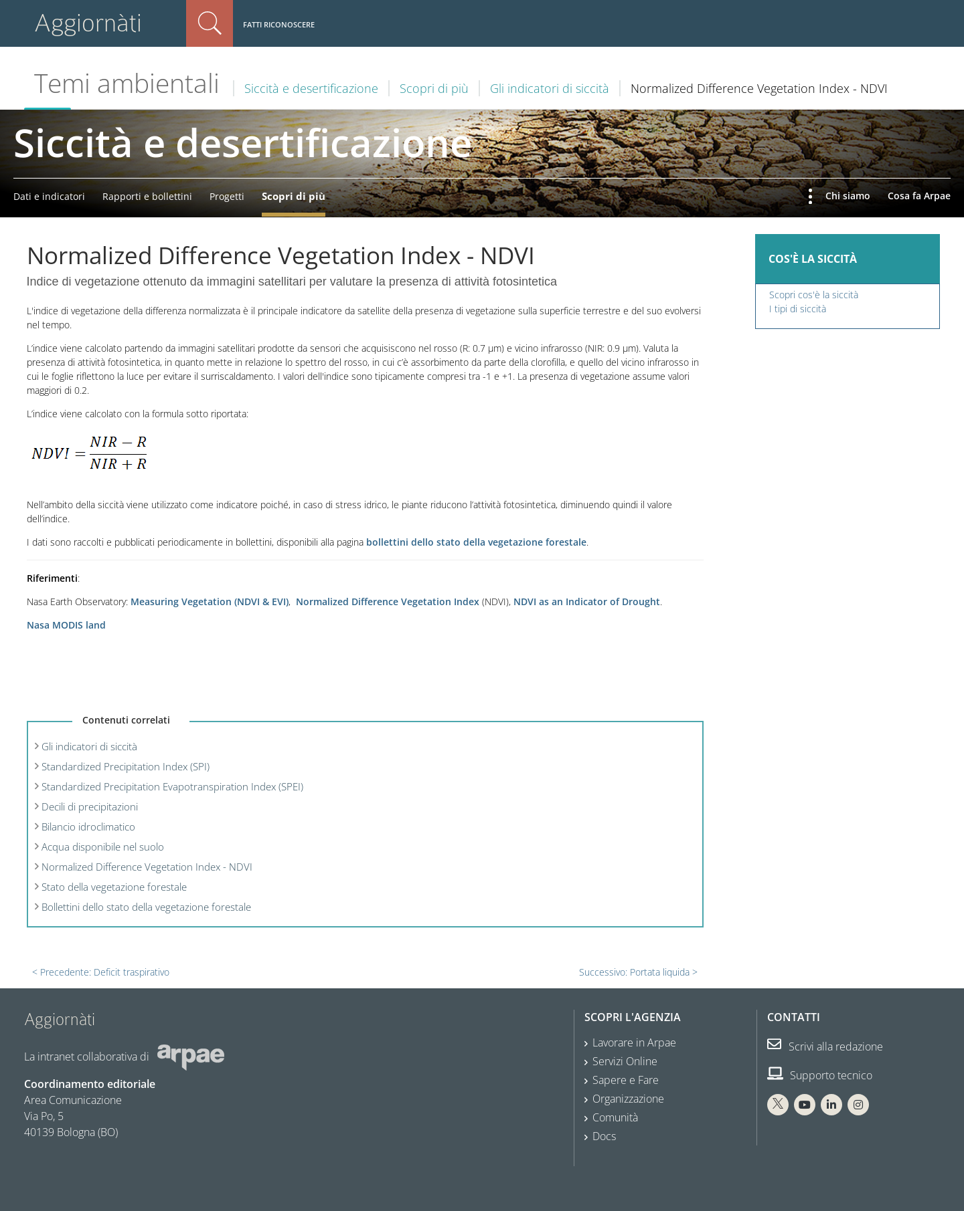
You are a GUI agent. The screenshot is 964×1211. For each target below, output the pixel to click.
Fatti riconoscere (279, 24)
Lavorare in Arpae (634, 1042)
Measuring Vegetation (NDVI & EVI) (210, 601)
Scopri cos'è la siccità (813, 294)
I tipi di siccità (797, 308)
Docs (604, 1136)
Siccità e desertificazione (311, 88)
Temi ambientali (127, 83)
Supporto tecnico (819, 1075)
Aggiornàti (88, 23)
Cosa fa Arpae (919, 195)
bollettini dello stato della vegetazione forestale (476, 542)
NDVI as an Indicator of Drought (586, 601)
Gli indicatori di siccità (549, 88)
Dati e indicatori (49, 196)
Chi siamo (847, 195)
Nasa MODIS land (66, 625)
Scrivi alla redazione (825, 1046)
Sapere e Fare (625, 1080)
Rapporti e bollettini (147, 196)
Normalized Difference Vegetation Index (387, 601)
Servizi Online (624, 1061)
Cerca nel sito (209, 23)
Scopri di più (434, 88)
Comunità (615, 1117)
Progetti (227, 196)
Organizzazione (628, 1098)
